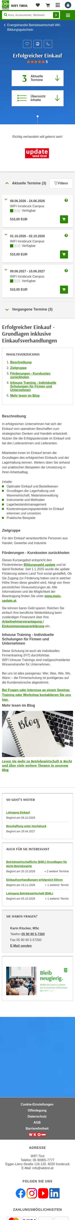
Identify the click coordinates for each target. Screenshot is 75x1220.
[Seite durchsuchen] (31, 15)
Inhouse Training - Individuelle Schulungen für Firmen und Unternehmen (33, 386)
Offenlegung (37, 1110)
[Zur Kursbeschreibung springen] (38, 98)
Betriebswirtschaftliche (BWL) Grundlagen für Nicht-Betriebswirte (36, 864)
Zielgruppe (18, 368)
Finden (56, 15)
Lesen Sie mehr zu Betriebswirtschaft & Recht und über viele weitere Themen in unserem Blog (37, 765)
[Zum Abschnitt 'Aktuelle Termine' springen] (38, 78)
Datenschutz (37, 1116)
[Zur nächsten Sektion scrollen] (37, 120)
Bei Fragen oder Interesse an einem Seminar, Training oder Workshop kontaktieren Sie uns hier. (36, 694)
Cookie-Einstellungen (37, 1104)
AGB (37, 1122)
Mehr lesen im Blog (25, 395)
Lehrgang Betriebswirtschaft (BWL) (29, 893)
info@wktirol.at (42, 1168)
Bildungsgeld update (39, 564)
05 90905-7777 (43, 1160)
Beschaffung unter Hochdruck (26, 826)
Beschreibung (21, 362)
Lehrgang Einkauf (18, 812)
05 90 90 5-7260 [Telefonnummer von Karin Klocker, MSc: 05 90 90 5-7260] (33, 934)
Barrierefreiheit (37, 1128)
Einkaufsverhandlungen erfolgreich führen (34, 879)
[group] (37, 62)
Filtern (61, 183)
